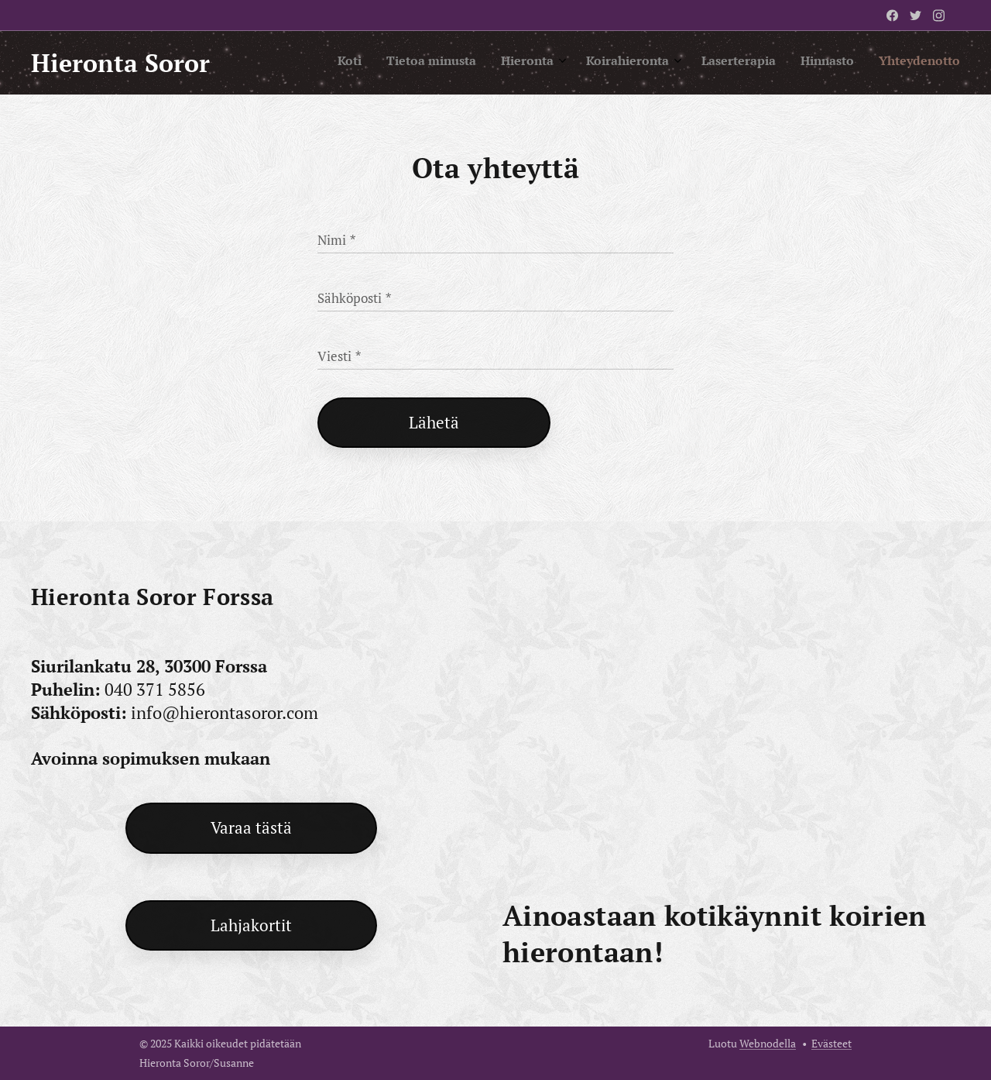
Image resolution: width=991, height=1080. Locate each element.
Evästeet (831, 1043)
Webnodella (767, 1043)
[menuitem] (800, 62)
